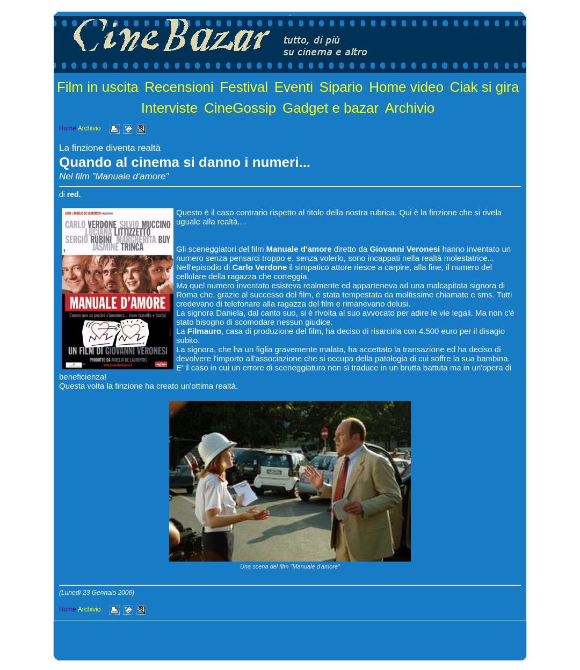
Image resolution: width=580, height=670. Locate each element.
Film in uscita (98, 87)
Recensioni (179, 87)
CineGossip (240, 108)
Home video (406, 87)
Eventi (293, 87)
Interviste (169, 108)
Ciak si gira (484, 87)
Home (67, 128)
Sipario (341, 87)
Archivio (409, 108)
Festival (244, 87)
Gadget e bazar (330, 108)
